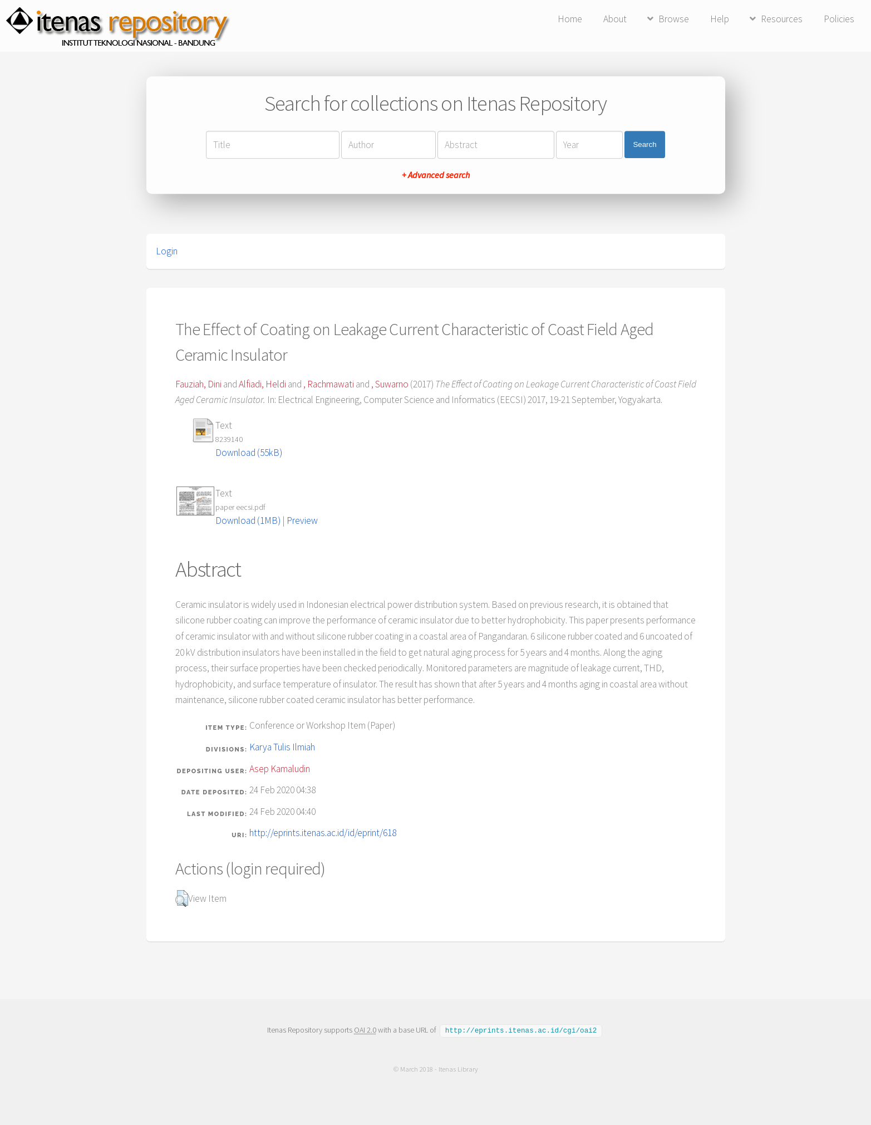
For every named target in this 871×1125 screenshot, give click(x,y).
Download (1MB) (248, 520)
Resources (782, 19)
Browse (673, 19)
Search (644, 144)
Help (719, 19)
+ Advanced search (436, 174)
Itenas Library (458, 1068)
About (615, 19)
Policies (839, 19)
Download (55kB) (248, 452)
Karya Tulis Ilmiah (282, 747)
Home (570, 19)
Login (167, 251)
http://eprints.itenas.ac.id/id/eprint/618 (322, 833)
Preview (302, 520)
